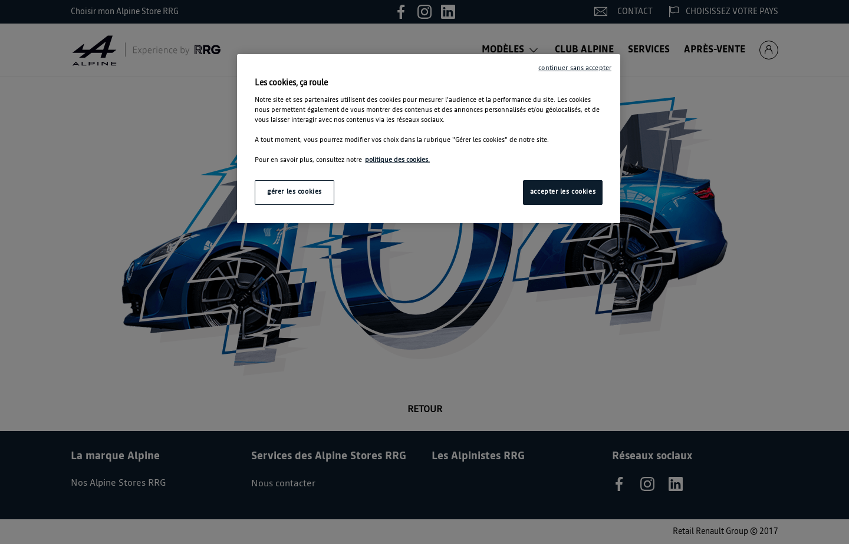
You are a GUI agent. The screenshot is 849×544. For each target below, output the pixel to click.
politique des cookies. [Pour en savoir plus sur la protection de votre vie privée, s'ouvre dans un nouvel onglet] (397, 160)
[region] (428, 138)
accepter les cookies (562, 191)
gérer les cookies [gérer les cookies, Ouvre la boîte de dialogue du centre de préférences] (294, 191)
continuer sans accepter (574, 68)
